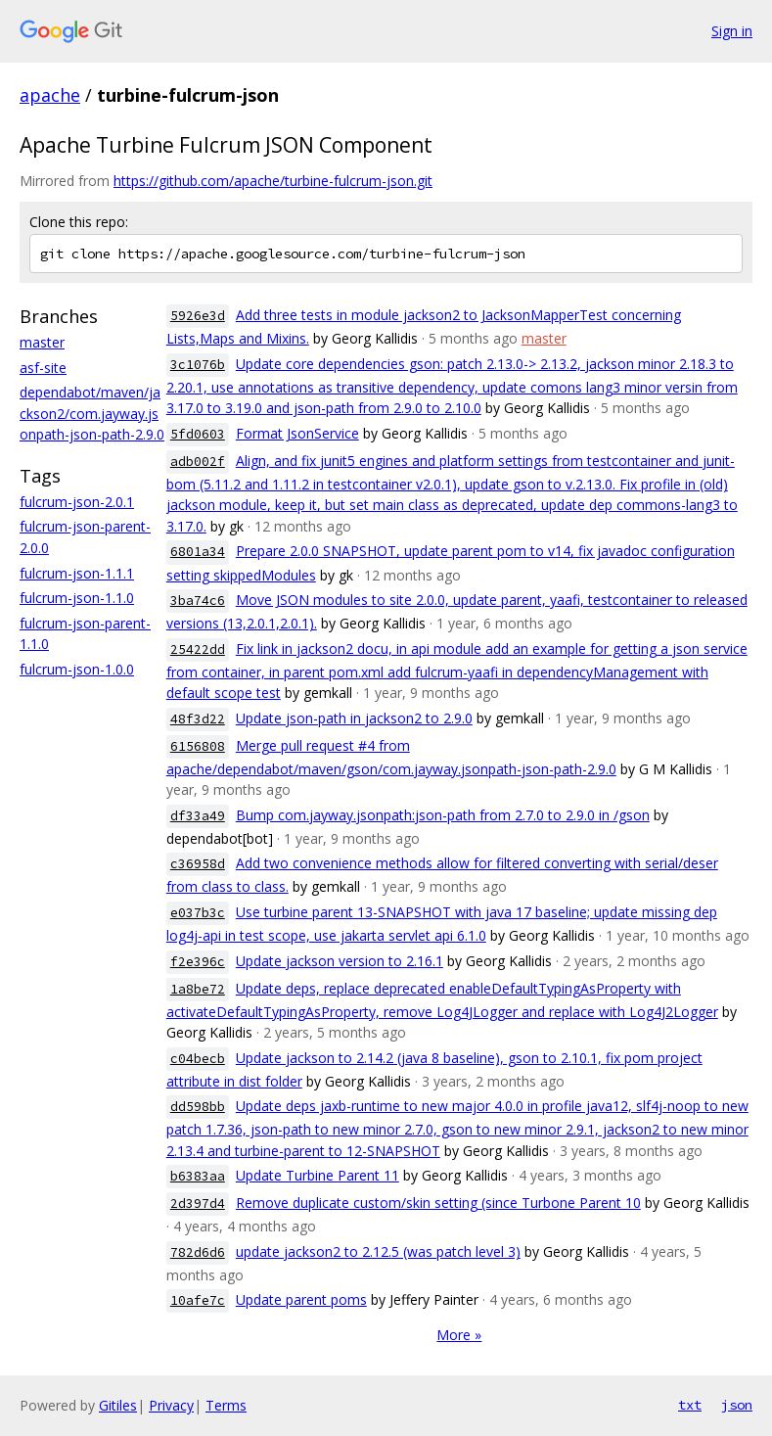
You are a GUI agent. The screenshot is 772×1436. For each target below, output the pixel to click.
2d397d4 (197, 1203)
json (736, 1404)
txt (690, 1404)
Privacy (171, 1405)
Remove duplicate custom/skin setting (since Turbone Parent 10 (438, 1202)
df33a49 (197, 816)
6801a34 (197, 551)
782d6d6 (197, 1252)
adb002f (197, 461)
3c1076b (197, 364)
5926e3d (197, 315)
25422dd (197, 649)
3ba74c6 (197, 600)
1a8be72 (197, 989)
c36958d (197, 864)
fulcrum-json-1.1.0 (77, 597)
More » (458, 1334)
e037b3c (197, 912)
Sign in (731, 31)
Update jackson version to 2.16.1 (339, 960)
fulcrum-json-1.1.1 (77, 573)
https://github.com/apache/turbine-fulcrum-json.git (273, 180)
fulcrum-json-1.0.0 (77, 669)
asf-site (43, 367)
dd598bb (197, 1106)
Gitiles (118, 1405)
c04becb (197, 1058)
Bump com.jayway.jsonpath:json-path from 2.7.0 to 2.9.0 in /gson (443, 815)
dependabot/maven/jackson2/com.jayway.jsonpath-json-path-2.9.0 (92, 413)
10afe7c (197, 1300)
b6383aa (197, 1176)
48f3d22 (197, 719)
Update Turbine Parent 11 (317, 1175)
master (42, 342)
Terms (226, 1405)
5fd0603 (197, 434)
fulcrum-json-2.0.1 (77, 501)
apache (50, 95)
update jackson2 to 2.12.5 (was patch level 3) (378, 1251)
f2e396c (197, 961)
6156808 (197, 746)
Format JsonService (297, 433)
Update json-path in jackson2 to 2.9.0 (354, 718)
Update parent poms (301, 1299)
